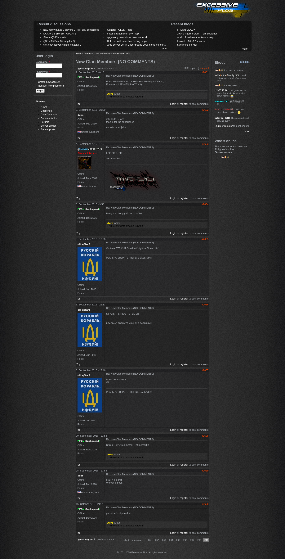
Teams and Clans (121, 53)
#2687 (205, 370)
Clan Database (49, 114)
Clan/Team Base (102, 53)
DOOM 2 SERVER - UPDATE (59, 33)
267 (192, 540)
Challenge (46, 110)
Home (79, 53)
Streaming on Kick (187, 44)
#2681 (205, 72)
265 (178, 540)
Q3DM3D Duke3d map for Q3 (59, 41)
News (44, 107)
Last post (204, 68)
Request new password (51, 85)
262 (157, 540)
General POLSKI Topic (119, 29)
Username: (43, 62)
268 (199, 540)
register (89, 68)
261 (150, 540)
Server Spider (48, 125)
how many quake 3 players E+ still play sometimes (71, 29)
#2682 (205, 109)
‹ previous (137, 540)
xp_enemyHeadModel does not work (127, 37)
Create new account (49, 81)
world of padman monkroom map (195, 37)
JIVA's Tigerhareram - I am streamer (197, 33)
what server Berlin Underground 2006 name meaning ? (137, 44)
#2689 (205, 470)
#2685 (205, 239)
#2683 (205, 143)
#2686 (205, 304)
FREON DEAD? (186, 29)
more (164, 48)
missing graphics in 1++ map (123, 33)
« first (126, 540)
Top (79, 103)
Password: (43, 71)
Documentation (49, 118)
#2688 (205, 435)
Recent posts (48, 129)
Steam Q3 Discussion (55, 37)
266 (185, 540)
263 (164, 540)
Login (79, 68)
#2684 (205, 204)
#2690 (205, 504)
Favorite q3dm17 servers (191, 41)
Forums (45, 121)
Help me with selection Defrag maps (127, 41)
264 (171, 540)
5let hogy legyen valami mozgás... (62, 44)
